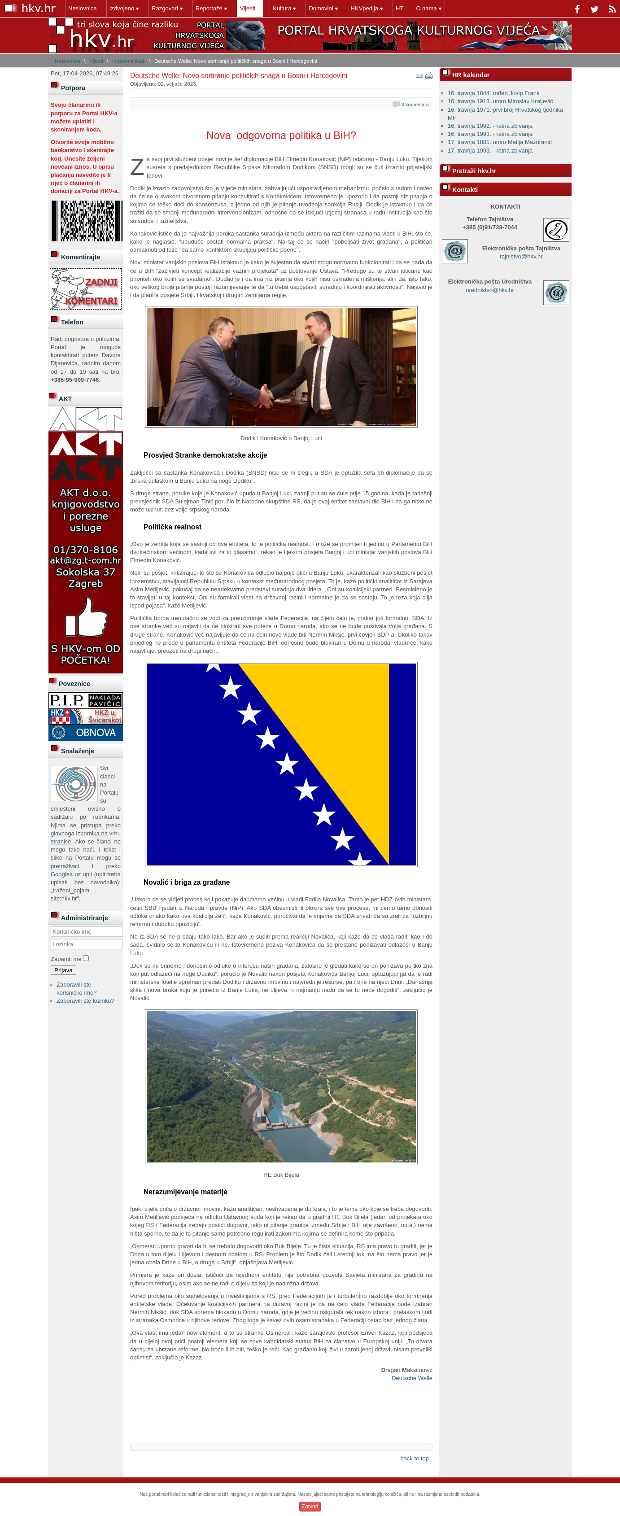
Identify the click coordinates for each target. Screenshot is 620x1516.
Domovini (321, 8)
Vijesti (247, 8)
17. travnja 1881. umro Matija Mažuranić (500, 142)
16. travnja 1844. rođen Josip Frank (494, 93)
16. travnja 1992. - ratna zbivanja (490, 125)
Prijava (63, 970)
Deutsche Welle (412, 1378)
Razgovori (165, 8)
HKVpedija (364, 8)
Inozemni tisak (129, 61)
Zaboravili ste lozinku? (85, 1000)
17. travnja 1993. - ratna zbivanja (490, 150)
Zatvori (310, 1506)
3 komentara (415, 104)
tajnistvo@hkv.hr (521, 256)
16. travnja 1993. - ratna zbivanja (490, 134)
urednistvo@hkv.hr (490, 290)
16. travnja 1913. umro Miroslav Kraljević (500, 101)
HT (399, 8)
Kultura (282, 8)
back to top (414, 1458)
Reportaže (209, 8)
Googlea (62, 874)
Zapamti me (66, 959)
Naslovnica (82, 8)
